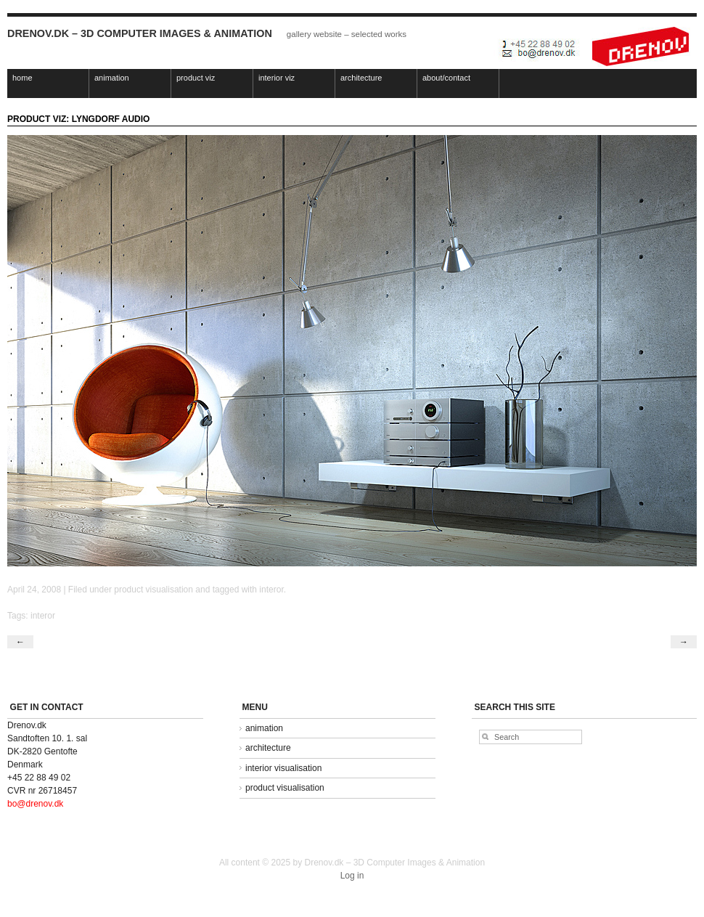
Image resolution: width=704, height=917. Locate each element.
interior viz (276, 77)
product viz (195, 77)
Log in (352, 876)
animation (111, 77)
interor (271, 589)
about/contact (446, 77)
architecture (361, 77)
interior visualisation (283, 768)
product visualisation (153, 589)
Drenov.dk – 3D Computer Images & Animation (139, 33)
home (22, 77)
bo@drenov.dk (35, 804)
